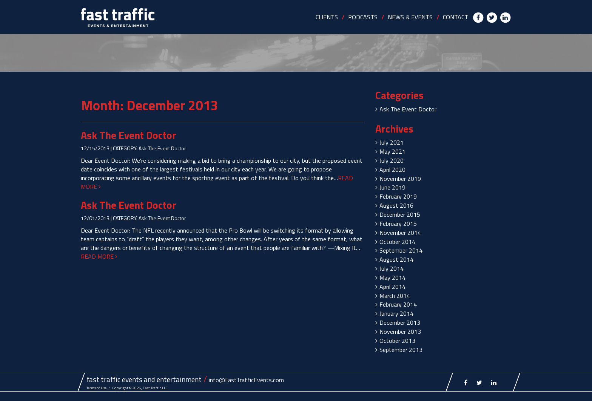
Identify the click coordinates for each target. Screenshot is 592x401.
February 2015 (398, 223)
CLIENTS (327, 17)
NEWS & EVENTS (410, 17)
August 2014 (396, 259)
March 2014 (394, 295)
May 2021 (392, 151)
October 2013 (397, 340)
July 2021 (391, 142)
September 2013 (400, 349)
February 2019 (398, 196)
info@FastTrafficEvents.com (246, 379)
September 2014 (400, 250)
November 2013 (400, 331)
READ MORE (99, 256)
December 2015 (399, 214)
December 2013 (399, 322)
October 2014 (397, 241)
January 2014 (396, 313)
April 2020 (392, 169)
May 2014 (392, 277)
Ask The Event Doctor (128, 135)
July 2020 (391, 160)
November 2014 (400, 232)
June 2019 (392, 187)
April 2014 (392, 286)
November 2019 (400, 178)
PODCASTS (363, 17)
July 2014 (391, 268)
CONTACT (455, 17)
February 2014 (398, 304)
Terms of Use (96, 388)
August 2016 (396, 205)
